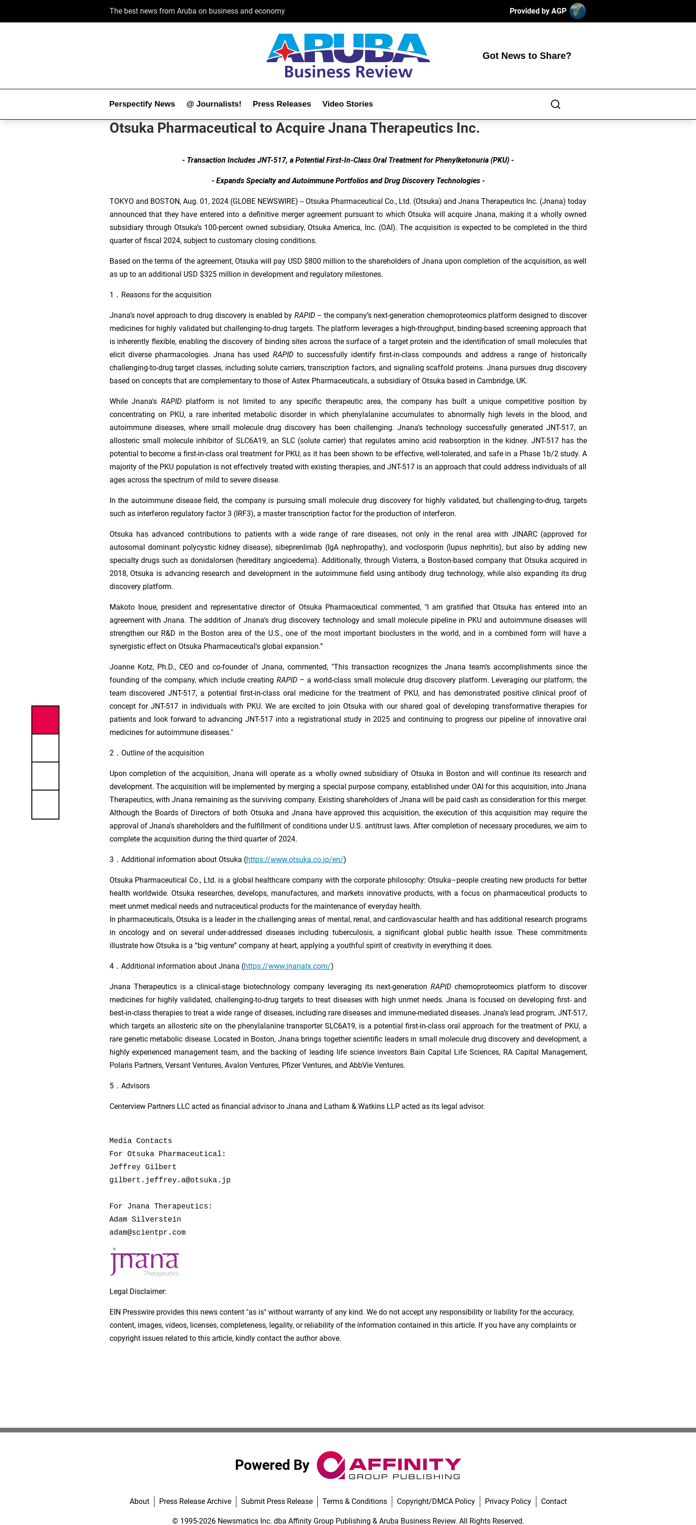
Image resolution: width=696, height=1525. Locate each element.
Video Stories (347, 104)
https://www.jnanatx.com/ (287, 966)
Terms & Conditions (354, 1501)
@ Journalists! (214, 104)
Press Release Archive (195, 1501)
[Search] (555, 104)
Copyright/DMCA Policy (436, 1501)
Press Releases (282, 104)
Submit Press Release (277, 1501)
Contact (554, 1501)
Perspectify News (143, 104)
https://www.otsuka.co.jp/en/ (295, 859)
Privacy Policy (508, 1501)
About (139, 1501)
